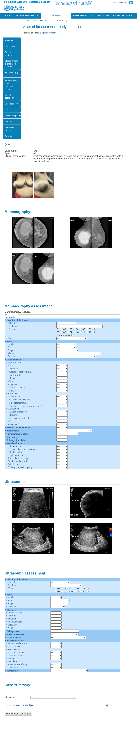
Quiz (7, 110)
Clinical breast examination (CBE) (11, 64)
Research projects (27, 15)
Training (56, 15)
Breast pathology (10, 96)
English (114, 2)
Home (8, 15)
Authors (8, 121)
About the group (123, 15)
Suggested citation (10, 128)
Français (122, 2)
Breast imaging (11, 73)
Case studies (11, 104)
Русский (52, 33)
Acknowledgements (13, 115)
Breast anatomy (9, 53)
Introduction (10, 46)
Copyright (9, 136)
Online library (80, 15)
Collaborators (100, 15)
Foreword (9, 40)
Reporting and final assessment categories (11, 84)
